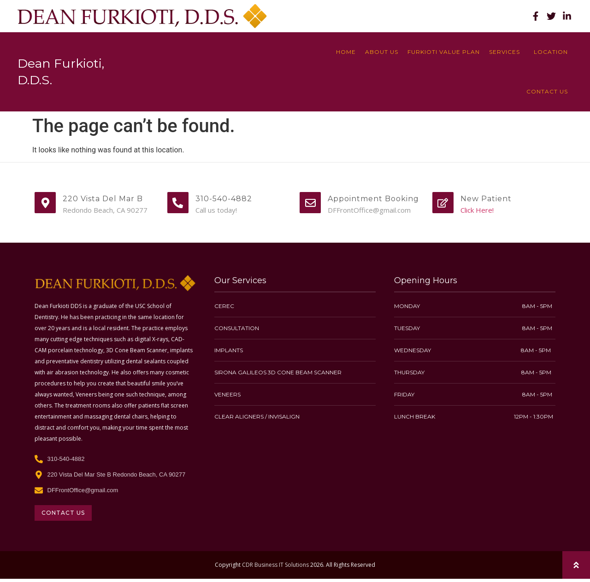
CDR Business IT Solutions (275, 565)
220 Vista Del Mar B (103, 198)
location (551, 51)
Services (507, 52)
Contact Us (547, 91)
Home (346, 51)
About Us (381, 51)
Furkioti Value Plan (443, 51)
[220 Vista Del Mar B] (45, 202)
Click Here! (477, 210)
